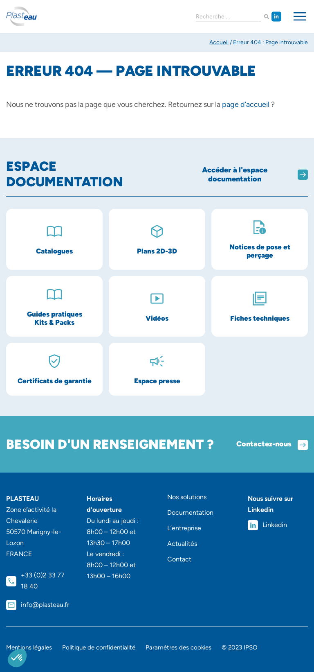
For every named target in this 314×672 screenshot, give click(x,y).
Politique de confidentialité (98, 647)
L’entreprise (184, 528)
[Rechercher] (266, 16)
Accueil (219, 42)
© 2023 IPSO (240, 647)
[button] (17, 658)
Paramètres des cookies (178, 647)
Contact (179, 559)
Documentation (190, 512)
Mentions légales (29, 647)
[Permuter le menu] (300, 16)
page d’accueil (245, 104)
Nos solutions (186, 497)
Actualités (182, 544)
